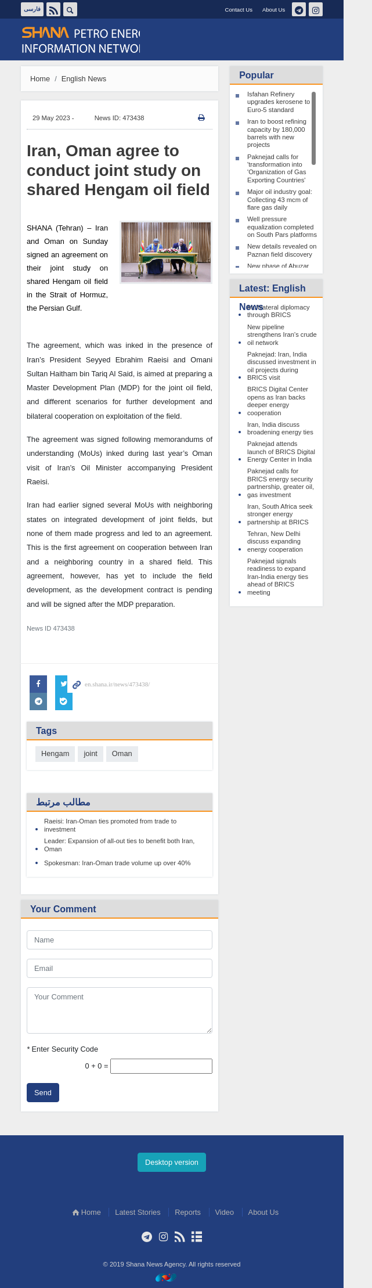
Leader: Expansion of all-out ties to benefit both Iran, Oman (134, 844)
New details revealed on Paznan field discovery (296, 250)
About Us (287, 9)
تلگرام (313, 9)
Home (54, 78)
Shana (94, 40)
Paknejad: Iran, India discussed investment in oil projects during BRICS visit (296, 366)
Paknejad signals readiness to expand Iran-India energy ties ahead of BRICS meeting (292, 576)
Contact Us (252, 9)
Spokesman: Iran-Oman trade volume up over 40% (132, 862)
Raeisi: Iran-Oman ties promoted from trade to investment (125, 825)
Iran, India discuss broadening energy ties (295, 428)
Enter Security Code (77, 1048)
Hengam (70, 753)
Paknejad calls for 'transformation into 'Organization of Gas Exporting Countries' (291, 168)
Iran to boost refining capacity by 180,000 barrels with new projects (291, 133)
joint (104, 753)
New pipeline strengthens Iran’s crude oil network (296, 334)
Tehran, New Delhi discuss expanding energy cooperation (289, 541)
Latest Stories (152, 1212)
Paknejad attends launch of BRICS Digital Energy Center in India (296, 451)
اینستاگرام (329, 9)
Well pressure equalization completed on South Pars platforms (296, 226)
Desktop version (186, 1162)
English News (98, 78)
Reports (202, 1212)
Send (57, 1092)
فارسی (46, 9)
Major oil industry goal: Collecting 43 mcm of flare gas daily (294, 199)
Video (238, 1212)
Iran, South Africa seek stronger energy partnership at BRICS (294, 514)
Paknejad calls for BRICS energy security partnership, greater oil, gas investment (295, 482)
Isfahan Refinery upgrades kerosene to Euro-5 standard (293, 102)
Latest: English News (287, 297)
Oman (136, 753)
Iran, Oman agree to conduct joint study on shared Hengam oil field (133, 170)
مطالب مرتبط (77, 802)
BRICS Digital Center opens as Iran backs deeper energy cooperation (292, 401)
